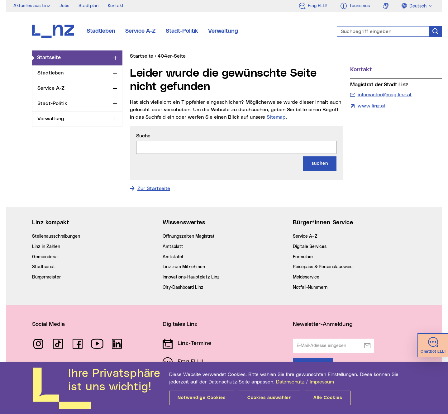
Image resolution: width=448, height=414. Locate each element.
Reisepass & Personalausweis (322, 267)
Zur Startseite (153, 188)
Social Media (48, 324)
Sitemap (276, 117)
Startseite (74, 57)
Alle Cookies (327, 398)
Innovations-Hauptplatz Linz (191, 277)
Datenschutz (290, 381)
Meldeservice (306, 277)
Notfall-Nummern (310, 287)
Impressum (322, 381)
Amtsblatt (173, 247)
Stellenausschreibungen (56, 236)
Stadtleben (101, 31)
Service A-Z (140, 31)
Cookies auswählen (269, 398)
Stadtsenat (43, 267)
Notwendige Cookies (202, 398)
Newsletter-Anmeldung (323, 324)
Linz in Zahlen (46, 247)
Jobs (64, 6)
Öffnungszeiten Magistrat (189, 236)
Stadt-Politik (182, 31)
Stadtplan (88, 6)
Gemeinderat (45, 257)
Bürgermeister (46, 277)
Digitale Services (309, 247)
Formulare (303, 257)
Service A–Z (305, 236)
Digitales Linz (180, 324)
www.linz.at (372, 105)
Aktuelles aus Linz (31, 6)
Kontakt (116, 6)
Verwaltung (223, 31)
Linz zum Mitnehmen (184, 267)
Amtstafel (173, 257)
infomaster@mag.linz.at (384, 94)
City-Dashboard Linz (183, 287)
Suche (143, 135)
